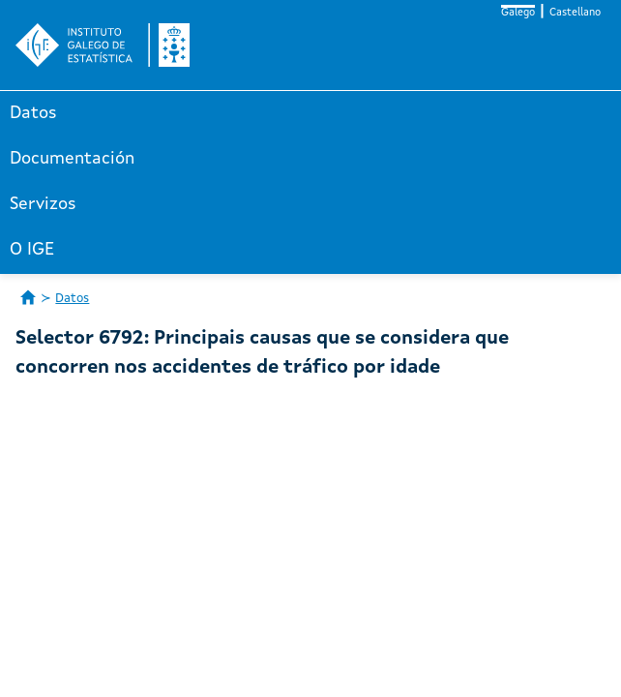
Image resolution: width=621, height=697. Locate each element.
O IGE (32, 249)
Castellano (575, 13)
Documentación (72, 158)
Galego (518, 13)
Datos (33, 113)
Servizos (43, 204)
